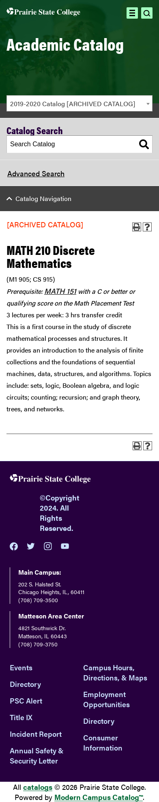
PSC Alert (26, 700)
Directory (25, 684)
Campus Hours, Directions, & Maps (115, 672)
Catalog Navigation (43, 198)
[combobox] (79, 103)
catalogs (37, 787)
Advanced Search (35, 173)
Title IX (21, 717)
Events (21, 667)
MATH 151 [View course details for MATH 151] (60, 291)
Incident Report (36, 734)
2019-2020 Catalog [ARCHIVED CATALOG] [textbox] (72, 103)
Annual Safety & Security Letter (37, 755)
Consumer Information (102, 742)
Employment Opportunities (106, 699)
